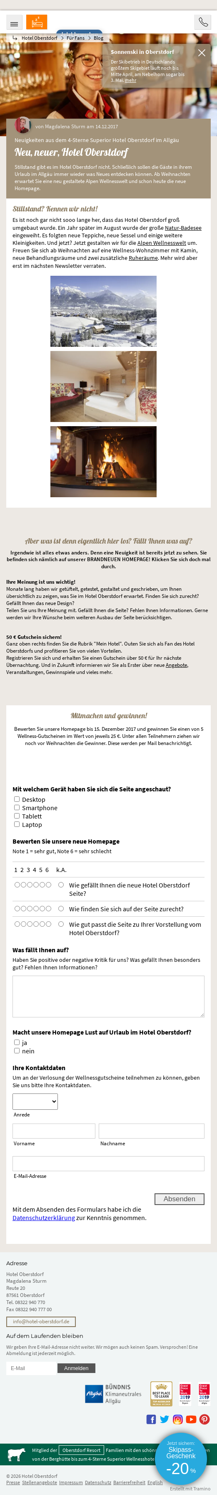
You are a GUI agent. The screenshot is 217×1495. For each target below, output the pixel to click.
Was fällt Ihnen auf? (40, 950)
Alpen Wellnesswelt (161, 243)
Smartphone (39, 807)
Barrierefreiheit (129, 1482)
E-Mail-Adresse (30, 1175)
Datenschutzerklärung (43, 1217)
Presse (13, 1482)
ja (24, 1042)
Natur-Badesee (183, 227)
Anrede (22, 1114)
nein (28, 1051)
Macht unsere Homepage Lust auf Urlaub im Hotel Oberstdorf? (101, 1032)
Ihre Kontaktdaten (38, 1067)
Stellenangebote (39, 1482)
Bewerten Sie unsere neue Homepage (66, 841)
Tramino (202, 1488)
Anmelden (76, 1368)
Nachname (112, 1143)
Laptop (32, 824)
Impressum (71, 1482)
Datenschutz (98, 1482)
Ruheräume (143, 258)
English (155, 1482)
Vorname (24, 1143)
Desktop (33, 799)
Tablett (32, 816)
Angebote (176, 665)
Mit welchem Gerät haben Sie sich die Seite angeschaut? (91, 789)
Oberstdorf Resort (81, 1450)
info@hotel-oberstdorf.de (41, 1321)
